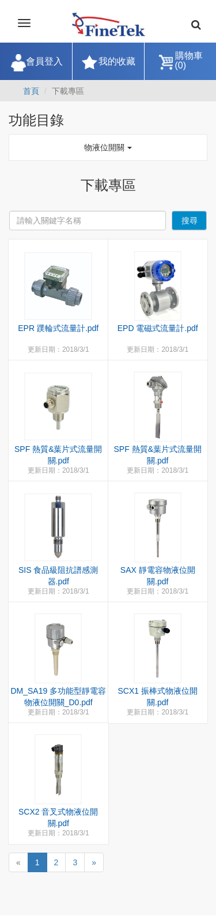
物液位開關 (108, 147)
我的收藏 (116, 61)
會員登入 (44, 61)
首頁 (31, 91)
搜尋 (189, 220)
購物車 (189, 61)
